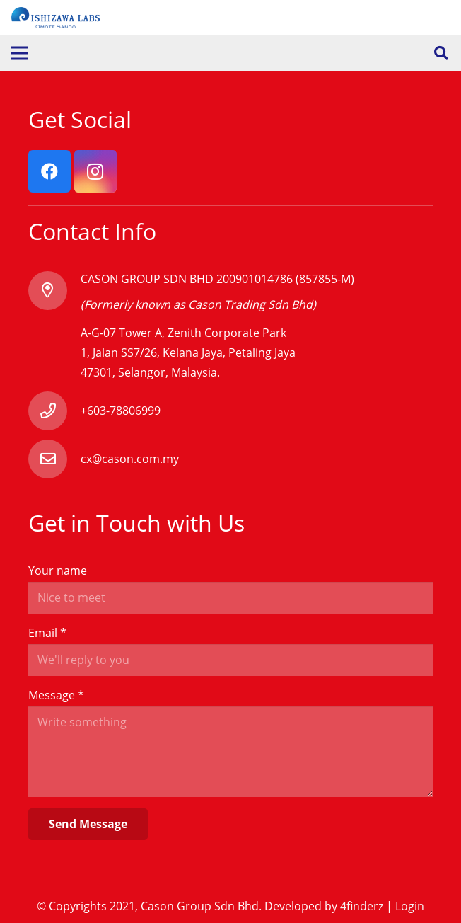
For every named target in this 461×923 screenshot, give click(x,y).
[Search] (441, 53)
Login (409, 906)
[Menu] (19, 53)
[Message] (230, 751)
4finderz (361, 906)
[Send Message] (88, 824)
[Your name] (230, 598)
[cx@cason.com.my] (54, 459)
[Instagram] (95, 171)
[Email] (230, 660)
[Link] (55, 17)
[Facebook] (49, 171)
